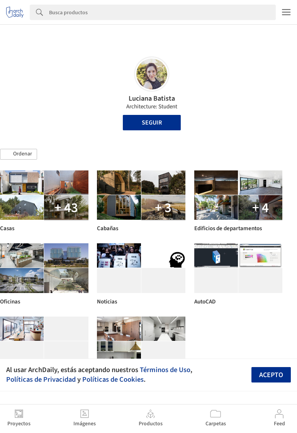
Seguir (152, 122)
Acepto (271, 375)
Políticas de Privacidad (41, 379)
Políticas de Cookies (113, 379)
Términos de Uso (165, 370)
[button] (18, 154)
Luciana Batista (152, 98)
